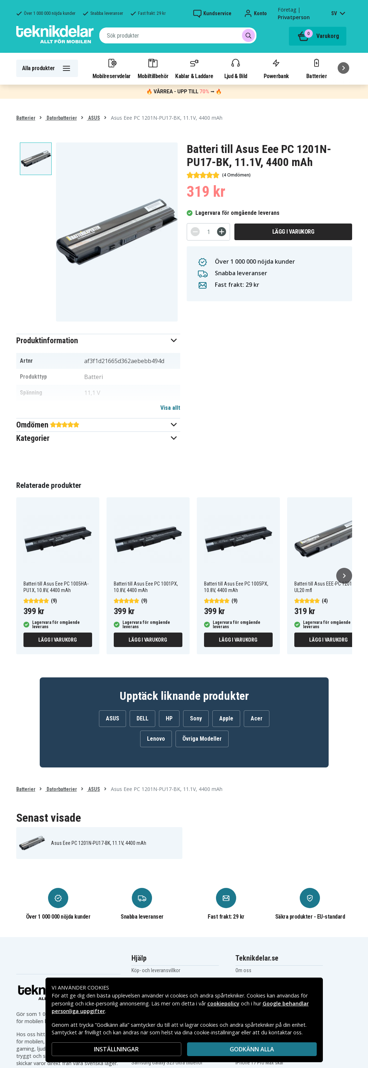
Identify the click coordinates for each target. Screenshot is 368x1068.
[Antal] (208, 232)
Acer (257, 718)
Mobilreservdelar (111, 68)
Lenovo (156, 738)
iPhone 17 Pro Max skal (259, 1062)
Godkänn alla (252, 1049)
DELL (142, 718)
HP (169, 718)
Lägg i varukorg (293, 231)
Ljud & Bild (235, 68)
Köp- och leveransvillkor (155, 970)
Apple (226, 718)
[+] (221, 231)
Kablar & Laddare (194, 68)
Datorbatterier (61, 118)
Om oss (243, 970)
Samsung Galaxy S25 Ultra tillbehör (167, 1062)
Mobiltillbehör (153, 68)
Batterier (316, 68)
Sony (196, 718)
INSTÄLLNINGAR (116, 1049)
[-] (195, 231)
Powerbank (276, 68)
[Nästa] (343, 68)
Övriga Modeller (202, 738)
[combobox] (177, 35)
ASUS (93, 118)
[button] (98, 340)
